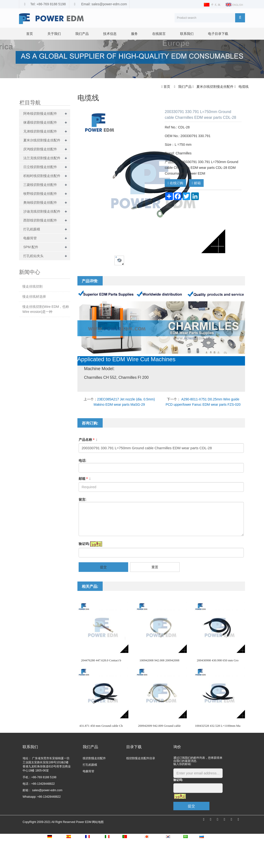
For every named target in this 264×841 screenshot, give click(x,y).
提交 (103, 567)
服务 (134, 34)
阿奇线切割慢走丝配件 (40, 113)
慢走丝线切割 (32, 286)
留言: (83, 499)
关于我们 (54, 34)
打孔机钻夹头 (33, 256)
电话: (83, 460)
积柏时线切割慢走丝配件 (41, 176)
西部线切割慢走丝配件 (40, 220)
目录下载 (134, 747)
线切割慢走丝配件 (94, 758)
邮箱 (196, 183)
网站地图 (98, 822)
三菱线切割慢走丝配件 (40, 185)
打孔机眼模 (31, 229)
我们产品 (82, 34)
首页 (29, 34)
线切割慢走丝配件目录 (140, 758)
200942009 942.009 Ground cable (159, 725)
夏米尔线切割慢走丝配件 (214, 87)
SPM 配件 (30, 247)
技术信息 (110, 34)
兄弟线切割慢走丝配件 (40, 131)
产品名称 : (88, 440)
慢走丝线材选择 (34, 296)
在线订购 (175, 183)
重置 (154, 567)
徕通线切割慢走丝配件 (40, 122)
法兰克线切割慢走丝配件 (41, 158)
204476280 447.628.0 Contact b (101, 660)
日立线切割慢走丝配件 (40, 167)
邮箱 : (85, 479)
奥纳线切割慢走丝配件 (40, 202)
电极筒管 (30, 238)
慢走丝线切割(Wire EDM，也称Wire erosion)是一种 (45, 309)
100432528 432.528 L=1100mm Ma (217, 725)
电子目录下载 (218, 34)
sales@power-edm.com (47, 790)
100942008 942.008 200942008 (159, 660)
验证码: (84, 544)
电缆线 (243, 87)
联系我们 (187, 34)
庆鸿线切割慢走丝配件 (40, 149)
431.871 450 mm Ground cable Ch (101, 725)
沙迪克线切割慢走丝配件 (41, 211)
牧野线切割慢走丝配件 (40, 194)
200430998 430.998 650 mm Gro (218, 660)
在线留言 (159, 34)
